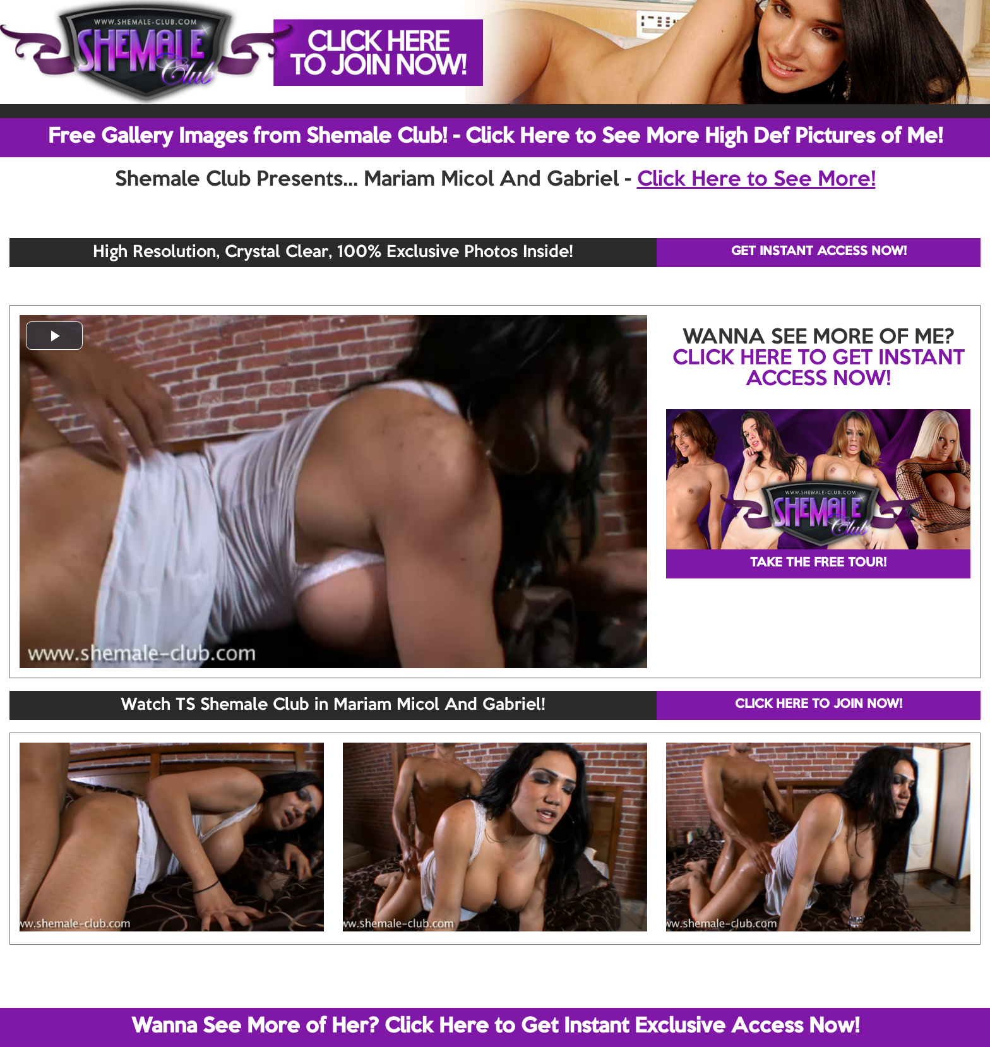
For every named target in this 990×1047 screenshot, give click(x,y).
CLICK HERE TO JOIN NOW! (818, 704)
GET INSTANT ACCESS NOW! (819, 252)
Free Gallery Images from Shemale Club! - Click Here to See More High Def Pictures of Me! (495, 137)
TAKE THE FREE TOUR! (818, 563)
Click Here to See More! (756, 180)
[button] (54, 335)
